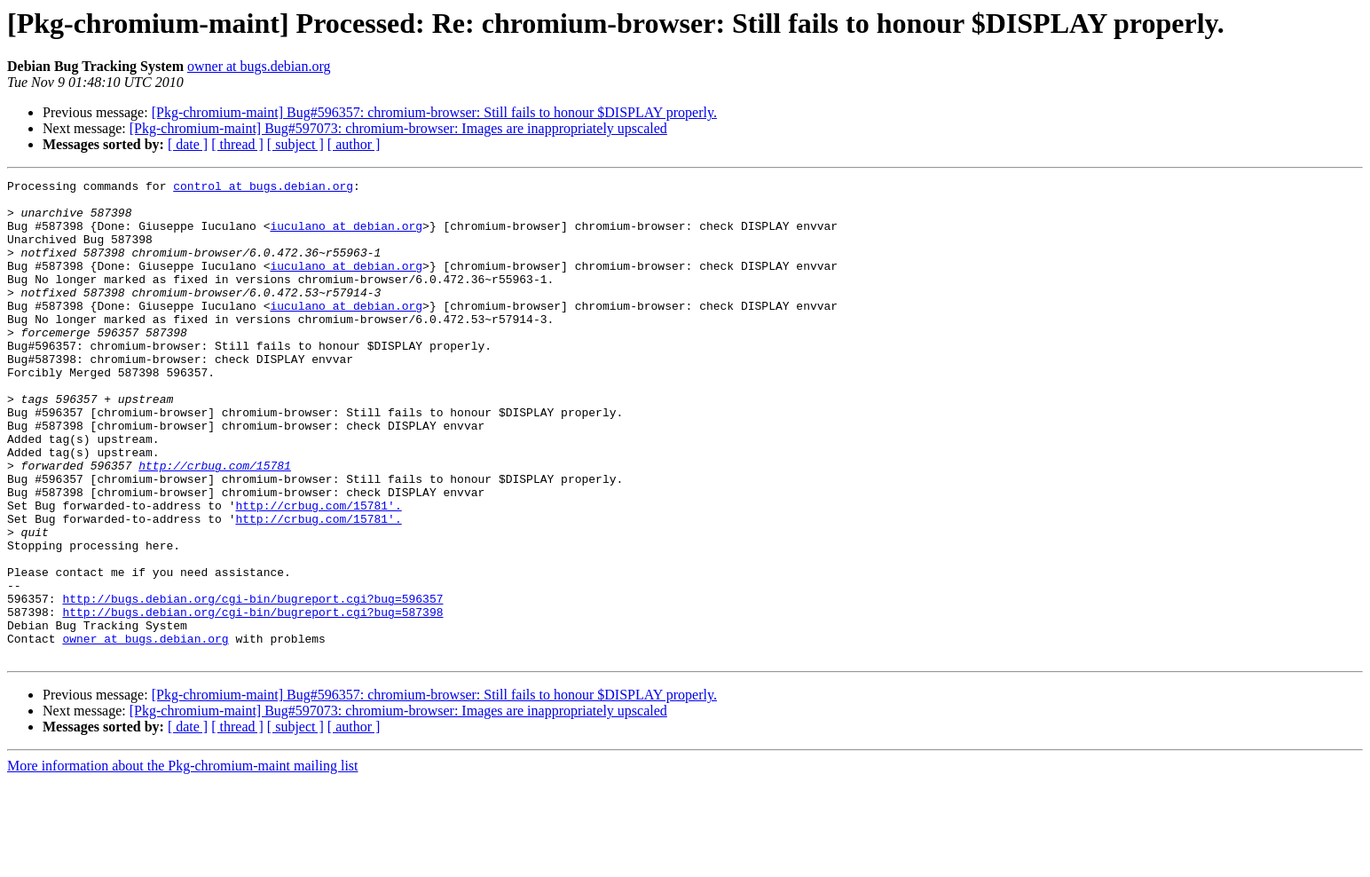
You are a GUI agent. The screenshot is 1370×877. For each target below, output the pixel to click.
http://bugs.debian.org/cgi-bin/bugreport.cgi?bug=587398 (252, 699)
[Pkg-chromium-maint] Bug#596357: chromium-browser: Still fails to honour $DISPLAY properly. (434, 112)
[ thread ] (237, 144)
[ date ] (188, 144)
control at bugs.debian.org (263, 188)
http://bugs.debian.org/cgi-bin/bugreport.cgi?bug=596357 (252, 683)
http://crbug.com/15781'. (318, 572)
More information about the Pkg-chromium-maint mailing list (182, 861)
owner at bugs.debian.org (258, 66)
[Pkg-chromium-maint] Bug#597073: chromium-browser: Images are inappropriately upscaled (398, 128)
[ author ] (354, 144)
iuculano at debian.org (346, 236)
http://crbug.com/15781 (214, 524)
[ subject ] (295, 144)
